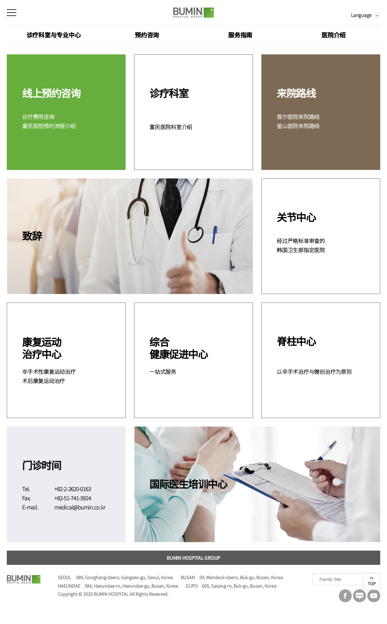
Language (361, 15)
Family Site (330, 579)
